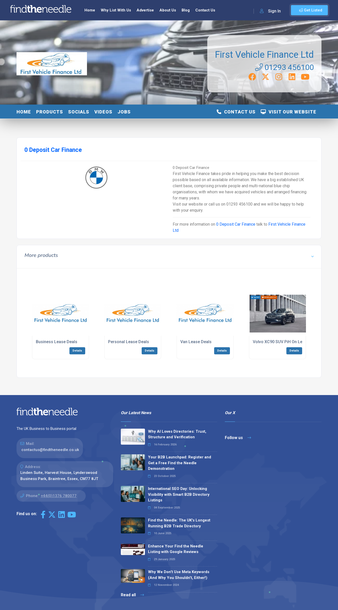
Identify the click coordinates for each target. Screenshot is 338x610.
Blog (186, 10)
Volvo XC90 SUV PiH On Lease (281, 341)
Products (49, 111)
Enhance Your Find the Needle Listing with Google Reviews (175, 549)
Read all (132, 594)
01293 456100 (284, 67)
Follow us (238, 437)
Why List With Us (116, 10)
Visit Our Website (288, 111)
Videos (103, 111)
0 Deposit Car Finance (235, 224)
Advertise (145, 10)
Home (89, 10)
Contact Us (205, 10)
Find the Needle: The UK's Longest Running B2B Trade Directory (179, 523)
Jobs (124, 111)
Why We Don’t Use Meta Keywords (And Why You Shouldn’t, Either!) (178, 575)
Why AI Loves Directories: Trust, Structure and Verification (177, 434)
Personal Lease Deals (128, 341)
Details (77, 350)
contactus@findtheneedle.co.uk (50, 449)
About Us (167, 10)
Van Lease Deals (196, 341)
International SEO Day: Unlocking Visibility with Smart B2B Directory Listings (179, 494)
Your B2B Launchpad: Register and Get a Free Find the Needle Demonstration (179, 463)
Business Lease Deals (56, 341)
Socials (78, 111)
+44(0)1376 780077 (59, 495)
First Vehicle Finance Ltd (264, 54)
